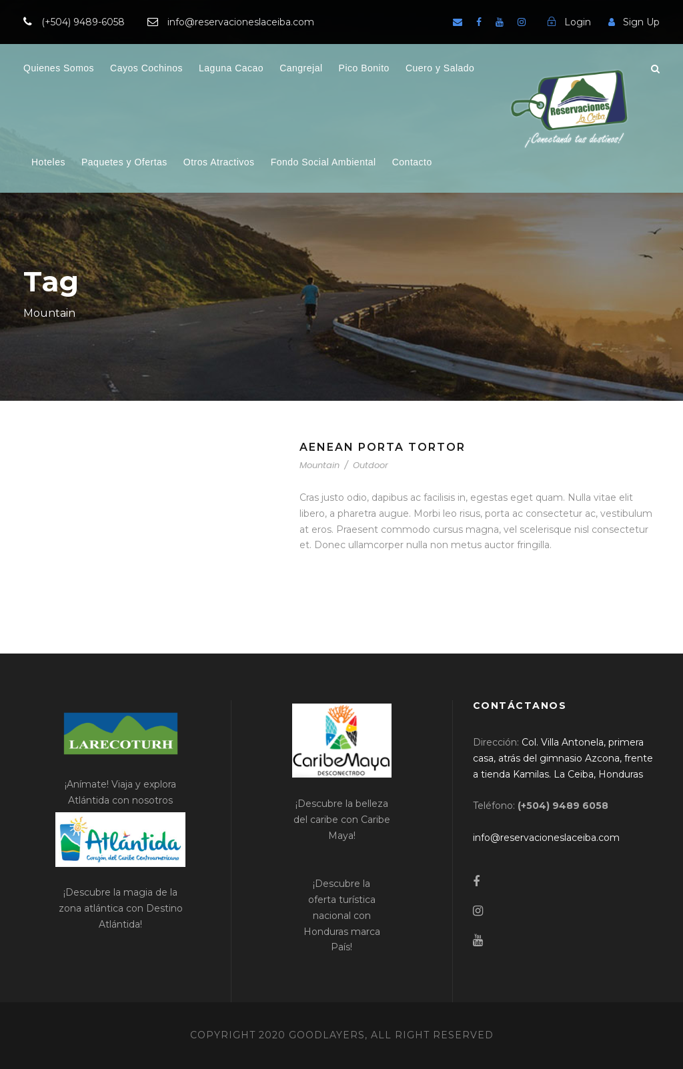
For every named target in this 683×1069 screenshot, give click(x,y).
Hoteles (48, 162)
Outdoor (370, 465)
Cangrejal (300, 68)
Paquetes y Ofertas (124, 162)
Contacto (412, 162)
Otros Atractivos (219, 162)
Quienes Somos (58, 68)
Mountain (319, 465)
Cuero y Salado (440, 68)
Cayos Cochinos (146, 68)
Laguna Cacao (231, 68)
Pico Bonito (364, 68)
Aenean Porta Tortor (382, 447)
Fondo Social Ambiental (323, 162)
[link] (563, 758)
